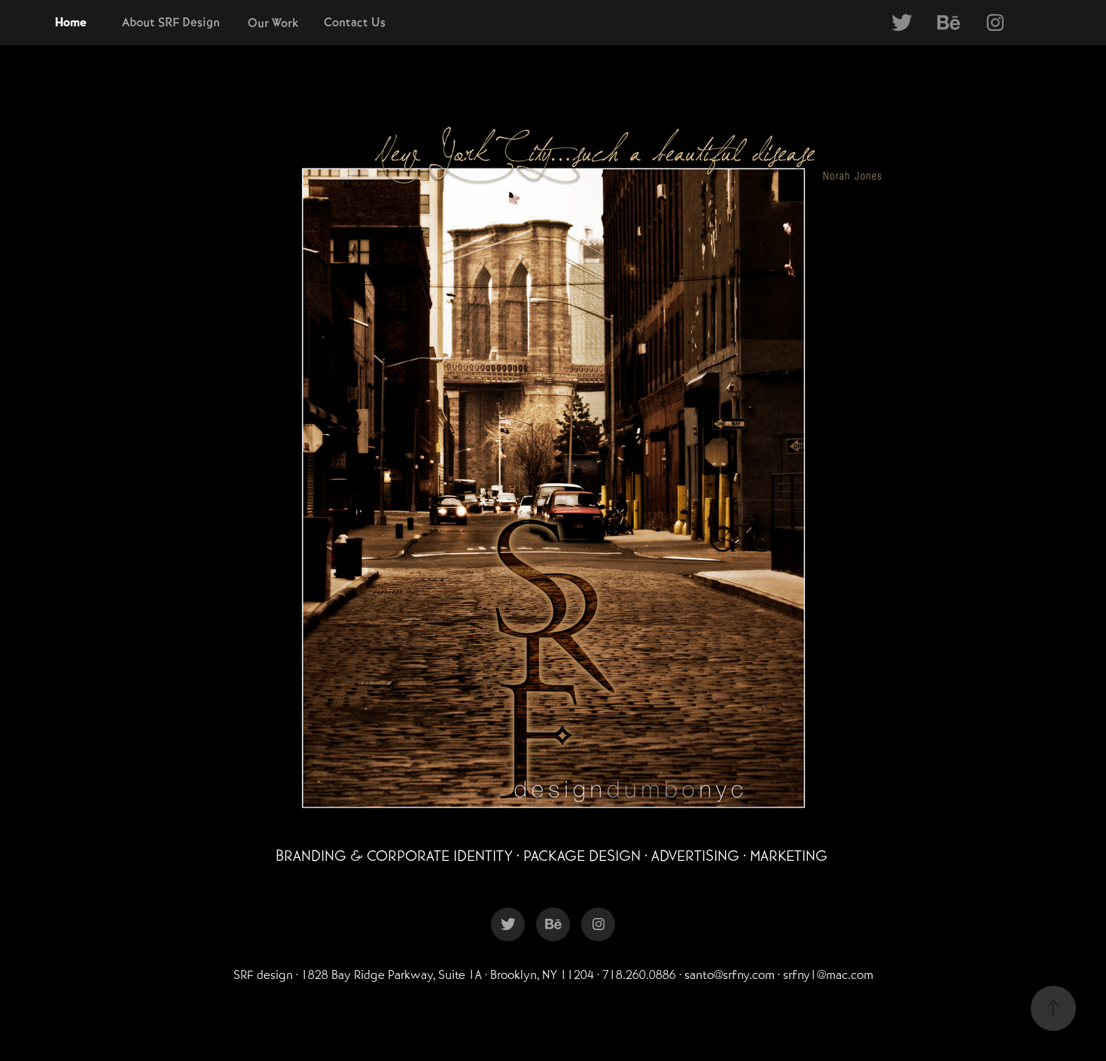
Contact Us (354, 22)
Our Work (273, 23)
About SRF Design (171, 22)
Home (71, 22)
